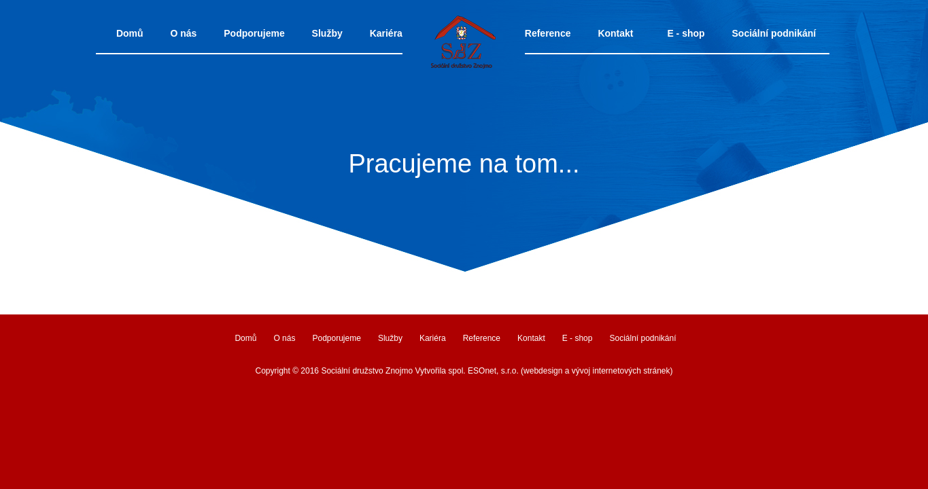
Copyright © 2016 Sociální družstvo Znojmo (334, 371)
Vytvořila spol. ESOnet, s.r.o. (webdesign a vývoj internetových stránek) (543, 371)
